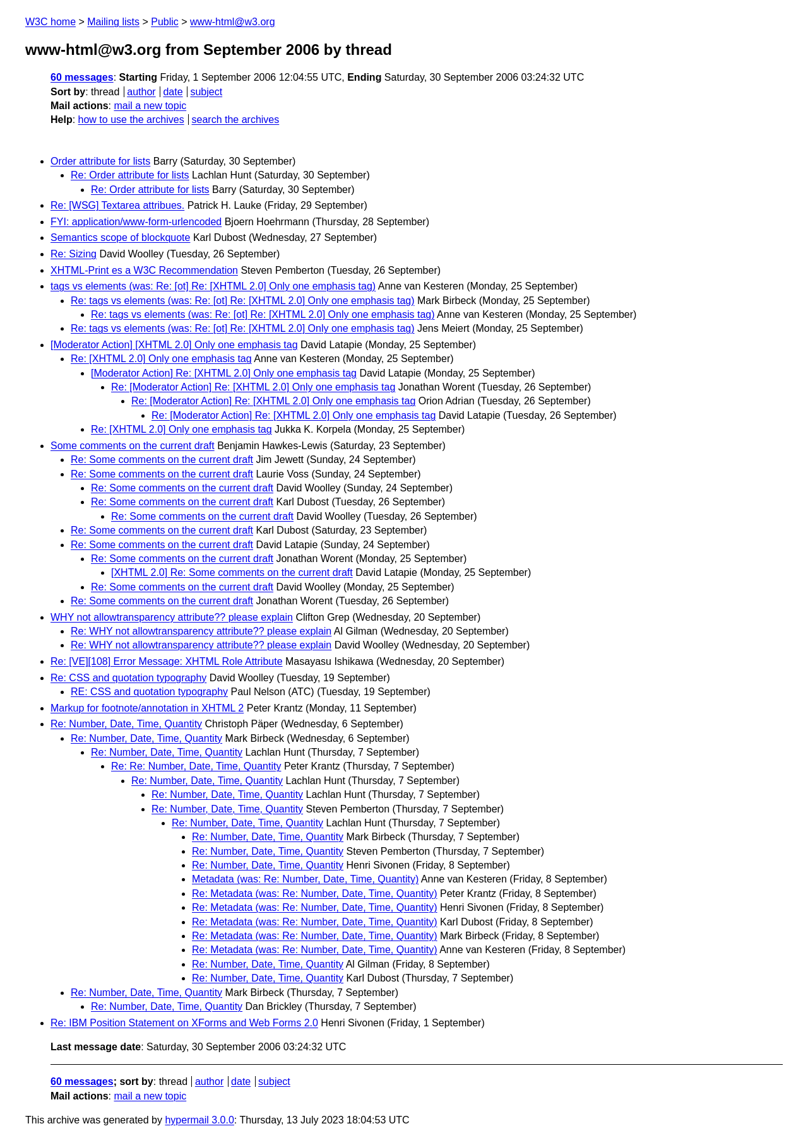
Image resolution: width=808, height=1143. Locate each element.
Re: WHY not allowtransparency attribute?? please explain (201, 631)
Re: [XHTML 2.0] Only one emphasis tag (161, 358)
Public (165, 21)
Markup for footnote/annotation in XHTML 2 (147, 708)
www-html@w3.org (232, 21)
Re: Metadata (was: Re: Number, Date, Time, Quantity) (314, 893)
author (141, 91)
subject (206, 91)
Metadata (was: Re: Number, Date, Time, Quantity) (305, 879)
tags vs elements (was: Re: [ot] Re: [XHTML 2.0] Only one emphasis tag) (213, 286)
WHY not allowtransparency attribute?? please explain (171, 617)
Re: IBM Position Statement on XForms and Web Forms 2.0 (184, 1022)
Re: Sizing (73, 254)
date (172, 91)
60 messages (82, 77)
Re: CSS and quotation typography (128, 677)
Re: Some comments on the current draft (162, 459)
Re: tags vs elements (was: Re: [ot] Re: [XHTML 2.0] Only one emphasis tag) (243, 300)
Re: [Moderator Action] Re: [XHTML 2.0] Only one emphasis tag (253, 387)
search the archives (236, 119)
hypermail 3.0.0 (199, 1120)
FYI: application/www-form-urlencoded (136, 221)
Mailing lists (113, 21)
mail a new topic (150, 105)
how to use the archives (131, 119)
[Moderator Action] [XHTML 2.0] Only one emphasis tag (174, 344)
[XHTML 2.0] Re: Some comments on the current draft (232, 572)
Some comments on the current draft (132, 445)
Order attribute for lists (100, 161)
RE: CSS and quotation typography (149, 691)
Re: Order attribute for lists (130, 175)
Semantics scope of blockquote (120, 237)
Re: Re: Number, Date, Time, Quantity (196, 766)
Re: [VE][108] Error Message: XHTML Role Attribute (166, 661)
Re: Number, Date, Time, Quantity (126, 723)
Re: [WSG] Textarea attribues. (117, 205)
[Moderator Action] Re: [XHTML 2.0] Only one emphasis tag (224, 373)
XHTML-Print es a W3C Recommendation (144, 270)
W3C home (50, 21)
